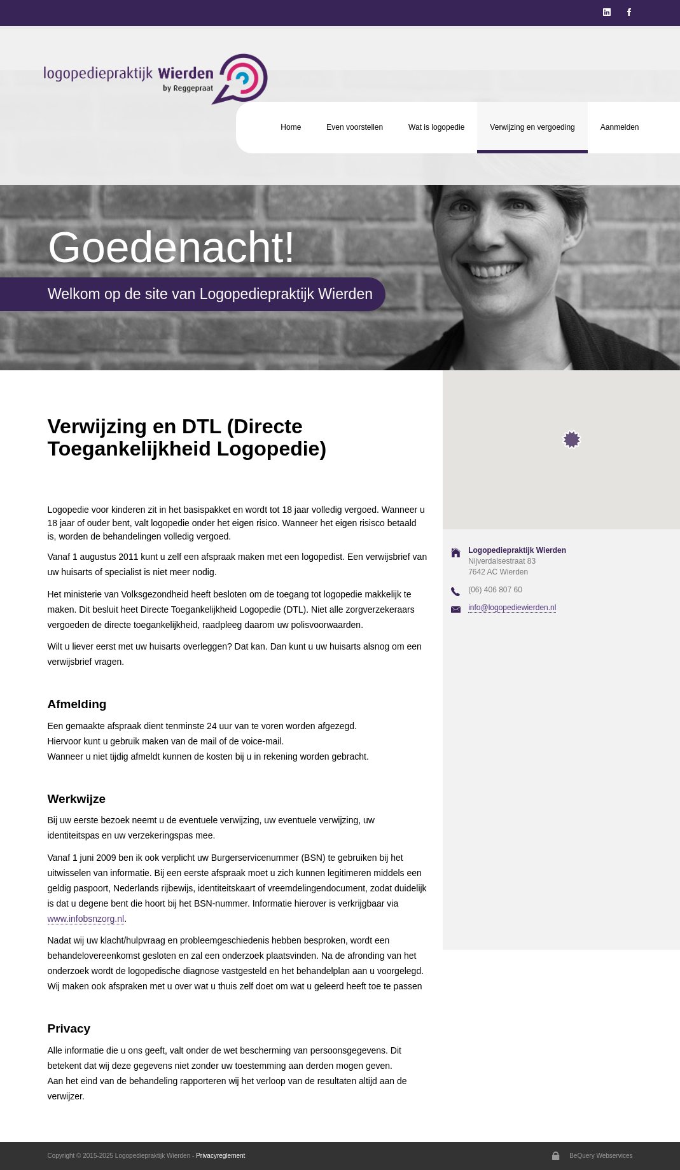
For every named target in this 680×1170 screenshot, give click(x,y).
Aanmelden (619, 127)
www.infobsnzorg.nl (86, 919)
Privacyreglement (220, 1155)
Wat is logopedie (436, 127)
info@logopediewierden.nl (512, 607)
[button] (571, 439)
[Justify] (629, 13)
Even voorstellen (354, 127)
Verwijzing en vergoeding (532, 127)
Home (291, 127)
